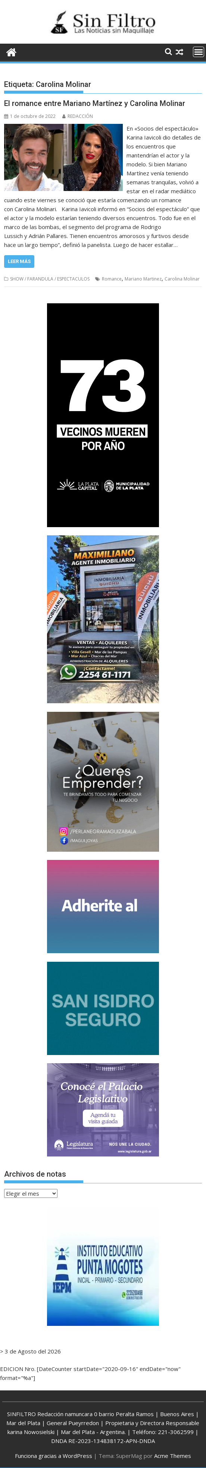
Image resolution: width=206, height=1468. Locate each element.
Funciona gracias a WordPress (53, 1455)
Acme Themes (172, 1455)
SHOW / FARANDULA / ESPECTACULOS (50, 279)
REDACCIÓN (77, 116)
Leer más (19, 261)
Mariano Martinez (143, 279)
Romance (112, 279)
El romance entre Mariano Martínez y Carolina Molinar (94, 103)
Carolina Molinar (182, 279)
